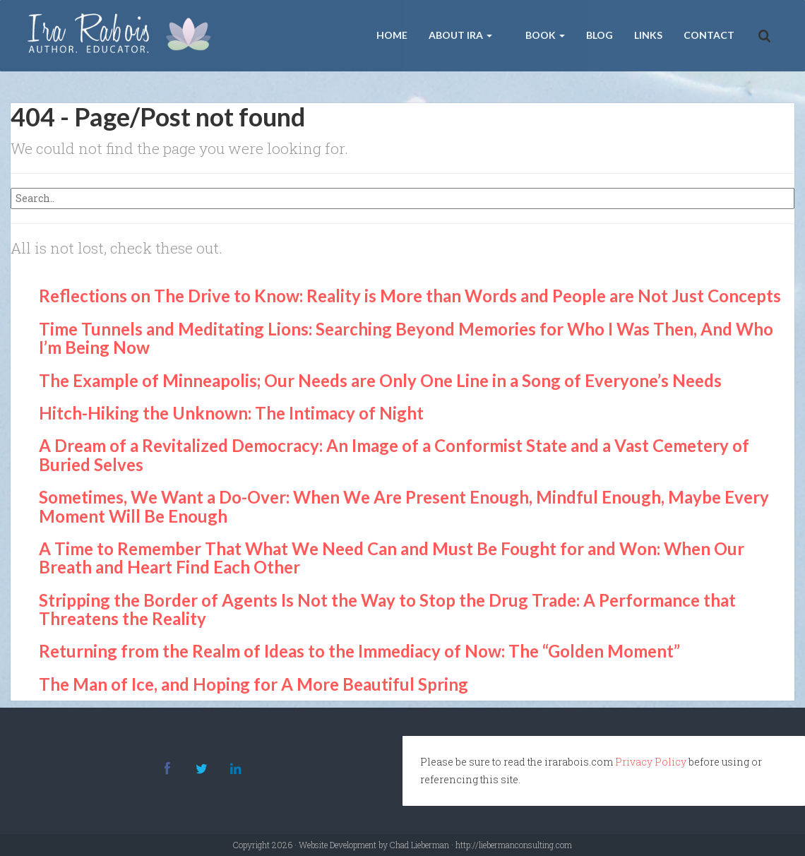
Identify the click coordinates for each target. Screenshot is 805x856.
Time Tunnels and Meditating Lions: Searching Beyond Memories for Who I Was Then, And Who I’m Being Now (406, 338)
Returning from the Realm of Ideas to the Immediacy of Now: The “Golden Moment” (359, 651)
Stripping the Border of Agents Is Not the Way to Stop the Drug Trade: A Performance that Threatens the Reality (387, 609)
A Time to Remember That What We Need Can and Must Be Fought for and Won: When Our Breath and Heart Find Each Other (391, 557)
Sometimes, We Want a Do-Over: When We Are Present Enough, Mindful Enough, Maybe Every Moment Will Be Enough (404, 506)
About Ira (460, 35)
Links (648, 35)
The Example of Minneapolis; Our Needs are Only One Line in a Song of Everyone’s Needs (380, 380)
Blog (599, 35)
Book (544, 35)
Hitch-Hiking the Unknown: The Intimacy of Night (231, 413)
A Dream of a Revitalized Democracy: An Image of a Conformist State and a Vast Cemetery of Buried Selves (394, 454)
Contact (709, 35)
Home (391, 35)
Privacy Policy (650, 761)
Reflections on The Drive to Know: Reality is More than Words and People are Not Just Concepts (410, 295)
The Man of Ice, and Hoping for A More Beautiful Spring (253, 684)
